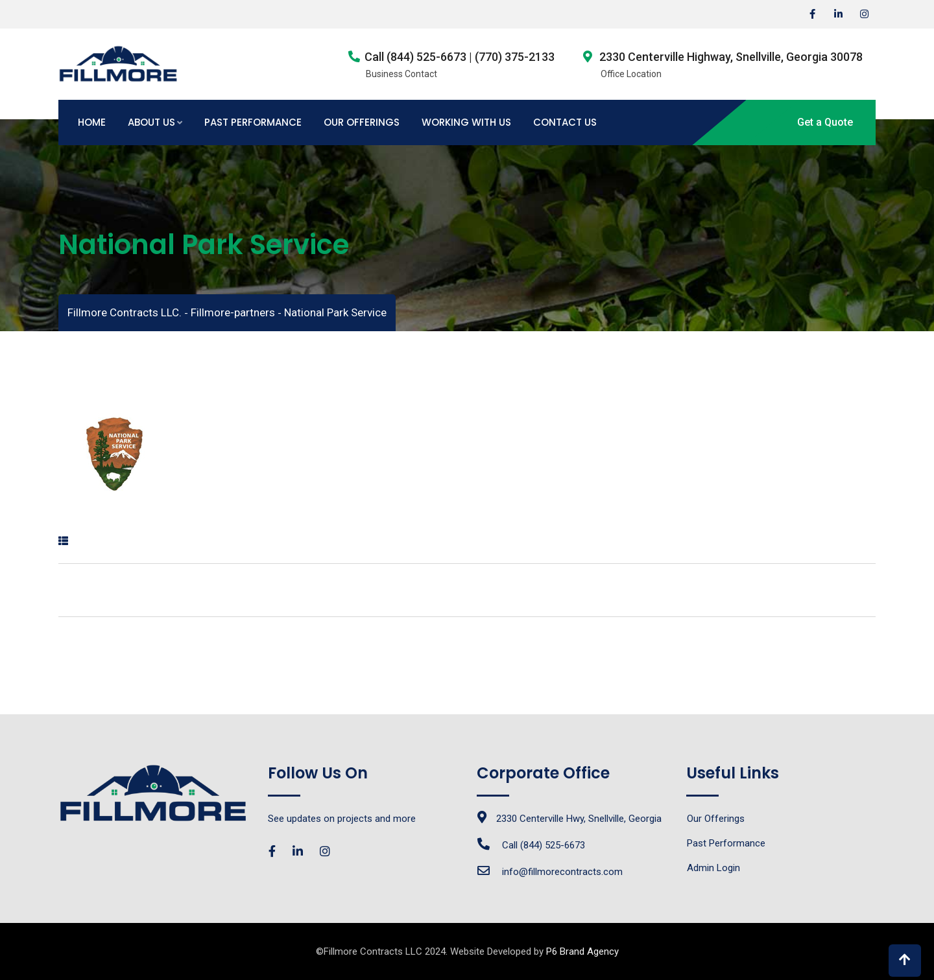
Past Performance (253, 122)
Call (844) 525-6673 (543, 845)
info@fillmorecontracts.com (562, 872)
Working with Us (466, 122)
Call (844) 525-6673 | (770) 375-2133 (460, 57)
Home (92, 122)
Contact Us (565, 122)
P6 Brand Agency (582, 951)
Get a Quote (825, 122)
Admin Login (713, 868)
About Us (151, 122)
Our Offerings (362, 122)
